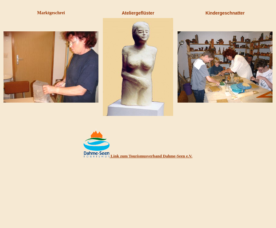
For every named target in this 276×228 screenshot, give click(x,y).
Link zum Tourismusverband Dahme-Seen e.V (150, 156)
